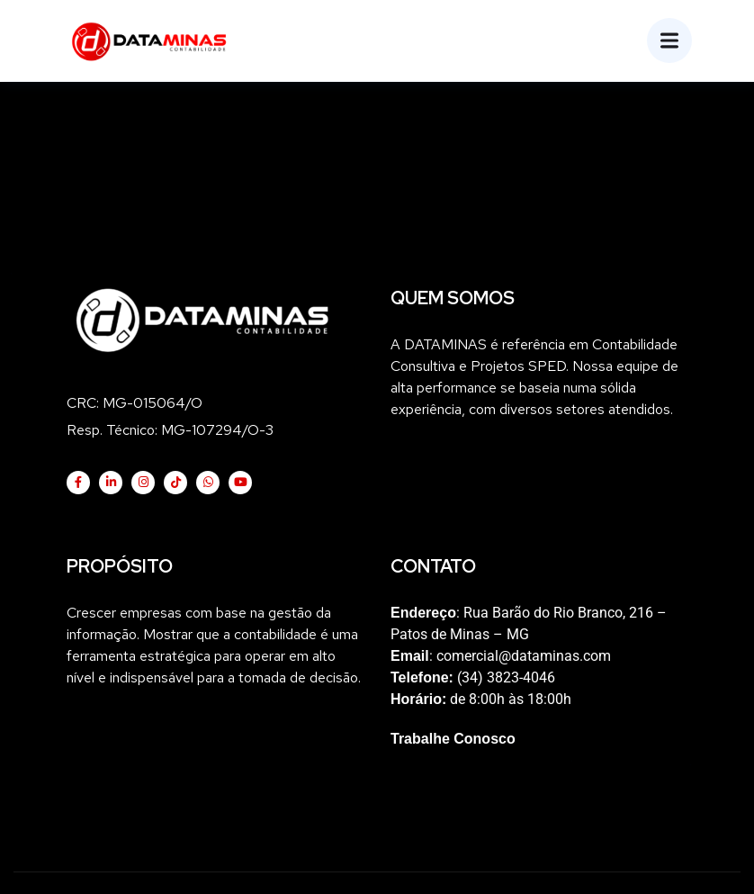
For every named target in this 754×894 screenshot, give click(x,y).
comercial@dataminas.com (523, 655)
